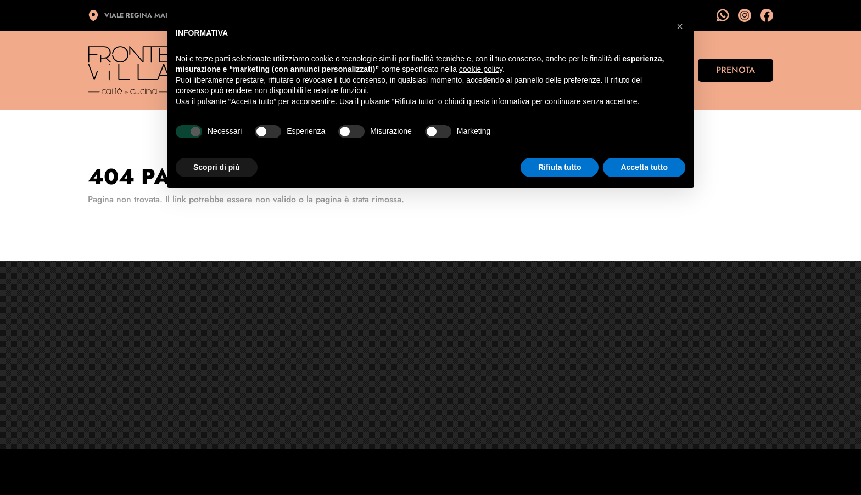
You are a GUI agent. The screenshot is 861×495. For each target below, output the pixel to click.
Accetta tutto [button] (644, 167)
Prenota (735, 70)
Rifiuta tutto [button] (560, 167)
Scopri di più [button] (216, 167)
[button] (680, 26)
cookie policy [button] (480, 69)
